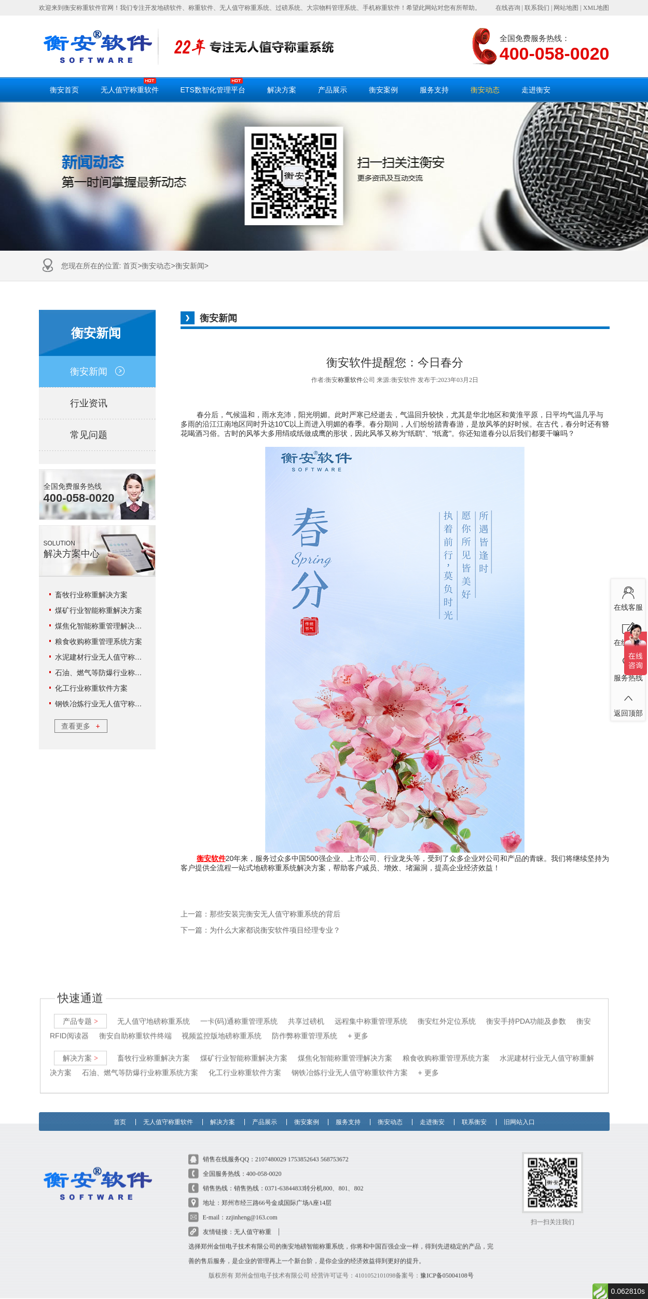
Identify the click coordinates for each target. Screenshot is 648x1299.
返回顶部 (628, 702)
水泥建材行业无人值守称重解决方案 (113, 657)
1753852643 (303, 1149)
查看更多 (80, 726)
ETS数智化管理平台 (213, 85)
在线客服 (628, 596)
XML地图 (596, 7)
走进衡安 (535, 90)
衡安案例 (383, 90)
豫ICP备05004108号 (447, 1265)
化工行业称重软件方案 (91, 688)
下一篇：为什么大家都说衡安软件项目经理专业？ (260, 930)
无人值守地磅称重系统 (153, 1011)
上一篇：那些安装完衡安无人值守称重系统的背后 (260, 914)
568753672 (335, 1149)
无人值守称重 (252, 1221)
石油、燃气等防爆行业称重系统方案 (113, 672)
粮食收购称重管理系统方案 (98, 641)
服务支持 (434, 90)
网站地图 (566, 7)
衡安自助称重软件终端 (135, 1025)
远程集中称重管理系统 (370, 1011)
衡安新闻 (189, 266)
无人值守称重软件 (130, 85)
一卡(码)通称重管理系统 (238, 1011)
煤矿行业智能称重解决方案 (98, 610)
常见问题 (97, 435)
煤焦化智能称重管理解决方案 (102, 626)
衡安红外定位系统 (446, 1011)
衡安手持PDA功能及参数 (526, 1011)
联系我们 (537, 7)
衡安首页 (64, 90)
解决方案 (281, 90)
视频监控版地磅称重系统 (221, 1025)
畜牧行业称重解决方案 (91, 595)
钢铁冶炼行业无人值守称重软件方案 (113, 704)
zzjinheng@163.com (251, 1207)
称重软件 (350, 380)
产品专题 (80, 1011)
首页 (130, 266)
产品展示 (332, 90)
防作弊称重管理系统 (304, 1025)
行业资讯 (97, 403)
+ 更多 (358, 1025)
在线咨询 (507, 7)
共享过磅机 (306, 1011)
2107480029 (270, 1149)
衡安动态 (485, 90)
